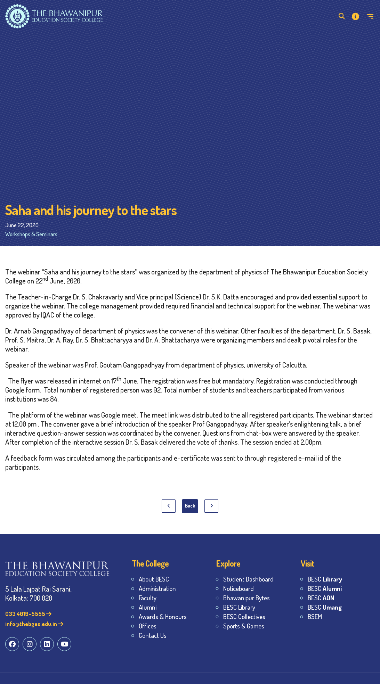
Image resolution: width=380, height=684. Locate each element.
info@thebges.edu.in (34, 623)
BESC (325, 579)
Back (190, 506)
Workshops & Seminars (31, 234)
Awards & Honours (163, 616)
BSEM (315, 616)
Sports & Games (243, 626)
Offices (147, 626)
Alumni (147, 607)
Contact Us (153, 635)
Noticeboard (238, 588)
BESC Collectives (244, 616)
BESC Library (239, 607)
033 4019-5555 (28, 613)
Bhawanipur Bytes (246, 598)
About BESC (154, 579)
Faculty (147, 598)
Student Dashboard (248, 579)
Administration (157, 588)
